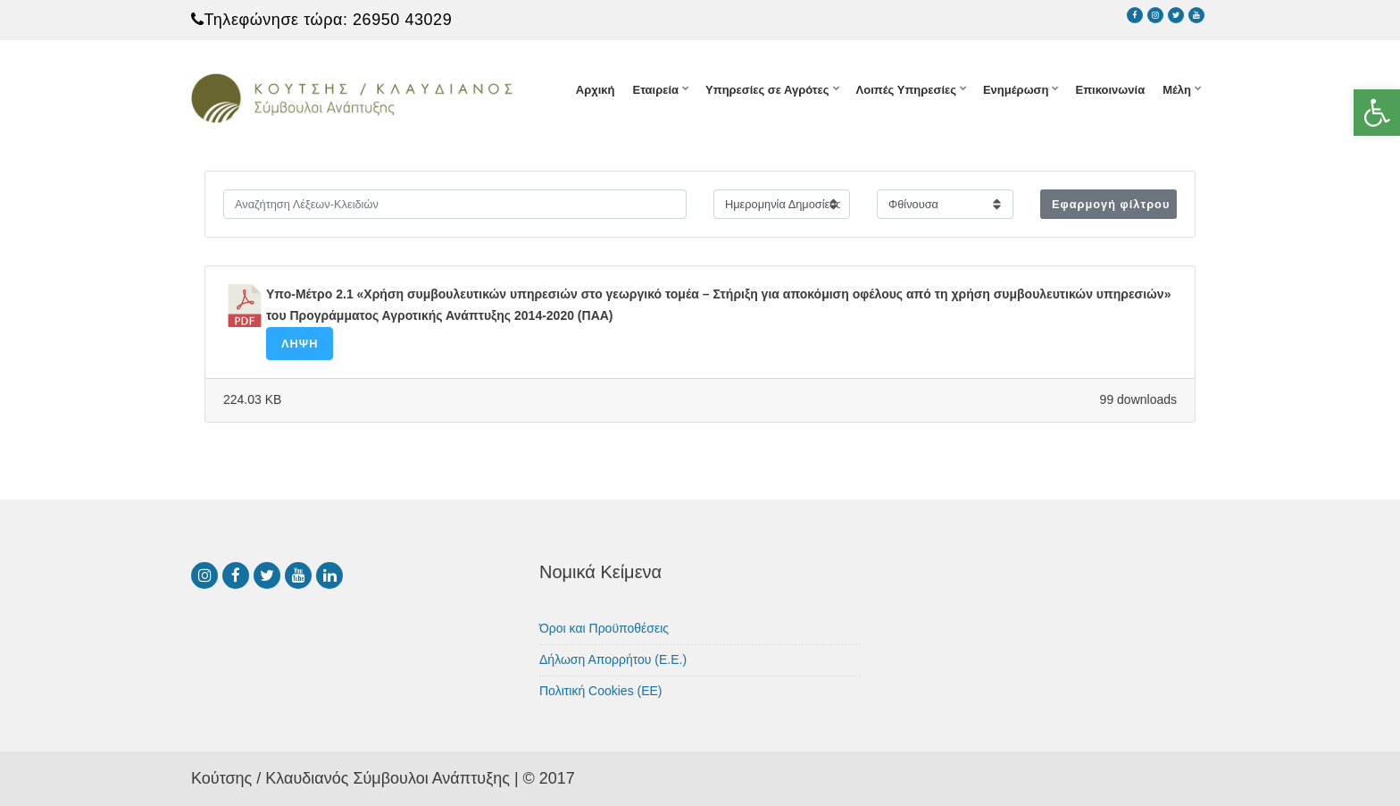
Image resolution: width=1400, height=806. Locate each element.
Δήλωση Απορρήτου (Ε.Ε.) (613, 659)
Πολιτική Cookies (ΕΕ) (600, 691)
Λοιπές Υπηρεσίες (906, 90)
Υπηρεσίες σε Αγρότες (767, 90)
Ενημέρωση (1016, 90)
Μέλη (1176, 90)
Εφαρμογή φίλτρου (1111, 204)
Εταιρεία (655, 90)
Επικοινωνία (1110, 90)
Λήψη (299, 343)
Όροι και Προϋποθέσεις (604, 628)
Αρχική (595, 90)
